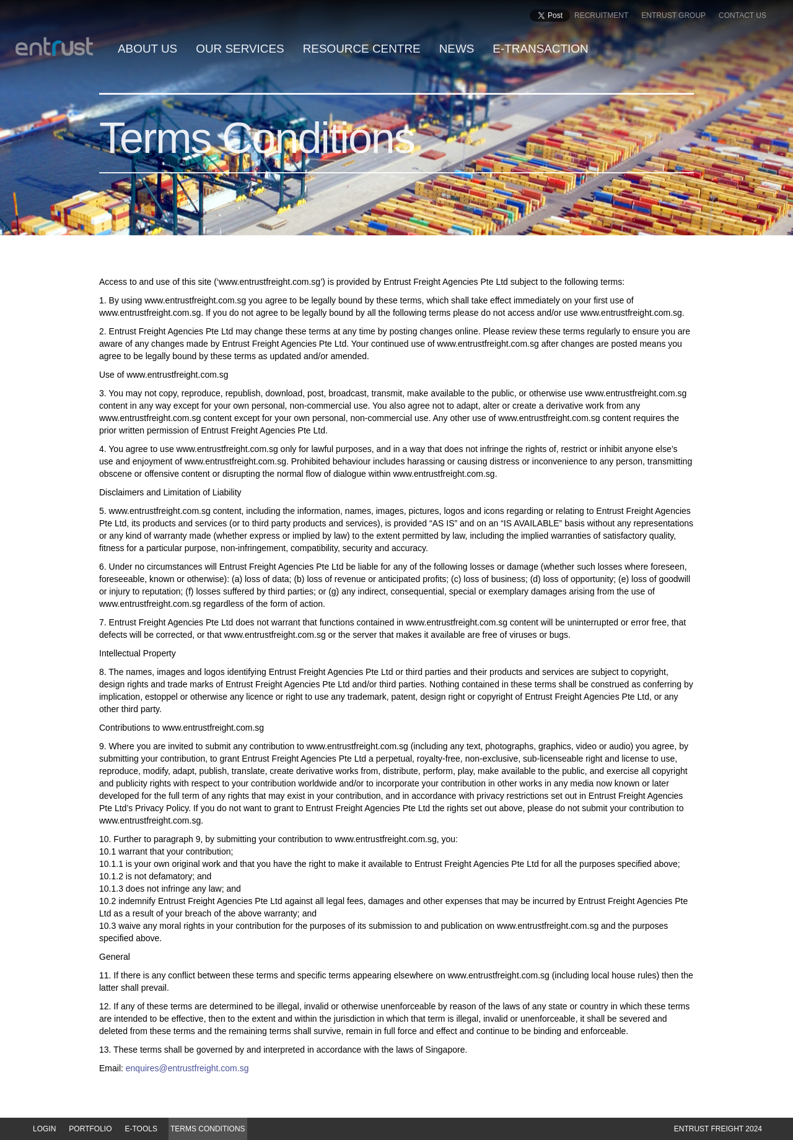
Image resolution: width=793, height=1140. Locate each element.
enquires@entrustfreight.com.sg (187, 1068)
